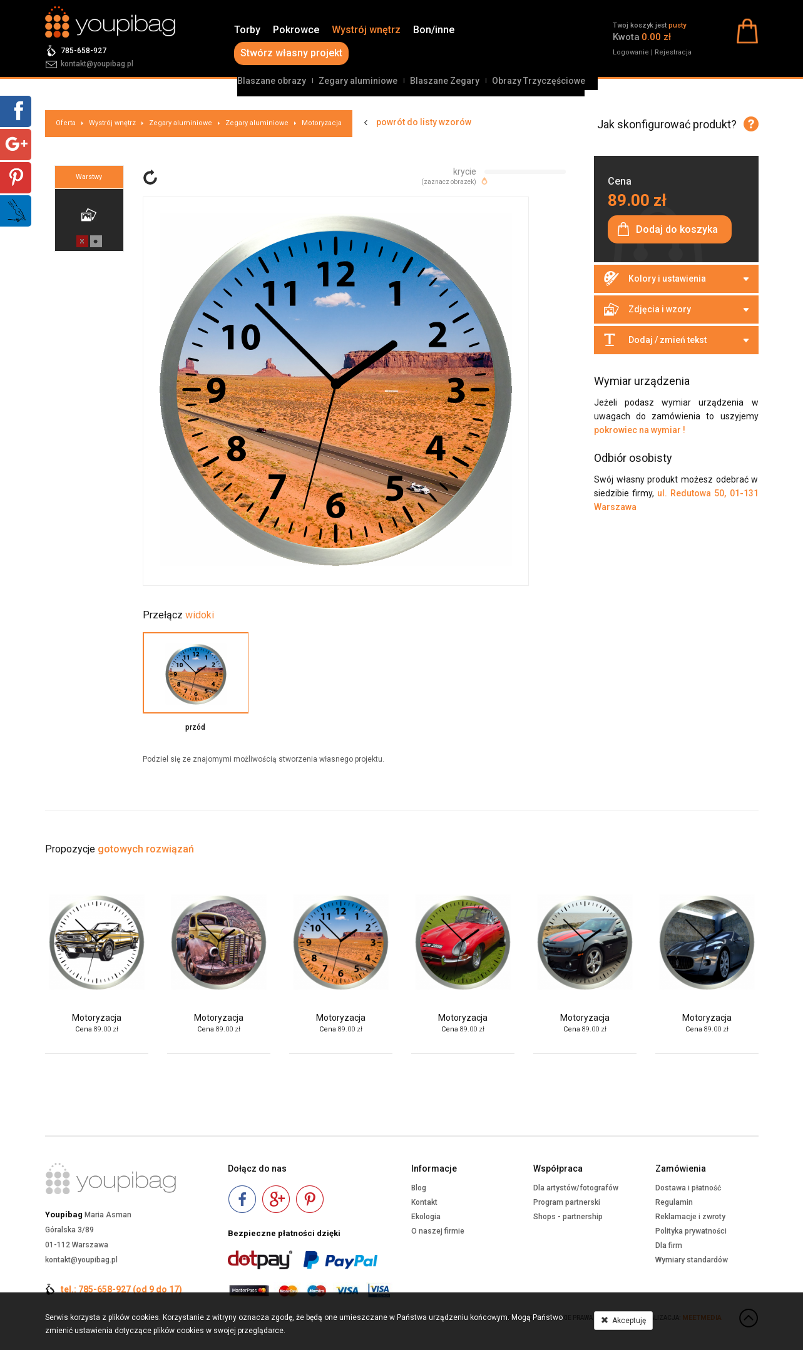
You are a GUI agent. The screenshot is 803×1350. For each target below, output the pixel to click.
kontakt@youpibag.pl (97, 63)
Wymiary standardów (691, 1259)
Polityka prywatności (691, 1231)
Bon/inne (433, 30)
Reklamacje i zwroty (690, 1216)
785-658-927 (83, 50)
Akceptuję (623, 1320)
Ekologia (426, 1216)
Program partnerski (566, 1202)
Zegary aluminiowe (358, 81)
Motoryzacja (322, 123)
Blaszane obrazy (271, 81)
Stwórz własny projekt (291, 53)
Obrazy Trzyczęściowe (538, 81)
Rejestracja (673, 52)
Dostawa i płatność (688, 1188)
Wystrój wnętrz (366, 30)
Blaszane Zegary (444, 81)
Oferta (66, 123)
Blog (418, 1188)
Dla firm (668, 1245)
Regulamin (674, 1202)
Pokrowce (296, 30)
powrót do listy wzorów (423, 122)
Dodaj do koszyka (677, 229)
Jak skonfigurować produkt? (667, 124)
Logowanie (631, 52)
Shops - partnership (568, 1216)
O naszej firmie (437, 1231)
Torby (247, 30)
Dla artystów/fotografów (575, 1188)
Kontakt (424, 1202)
